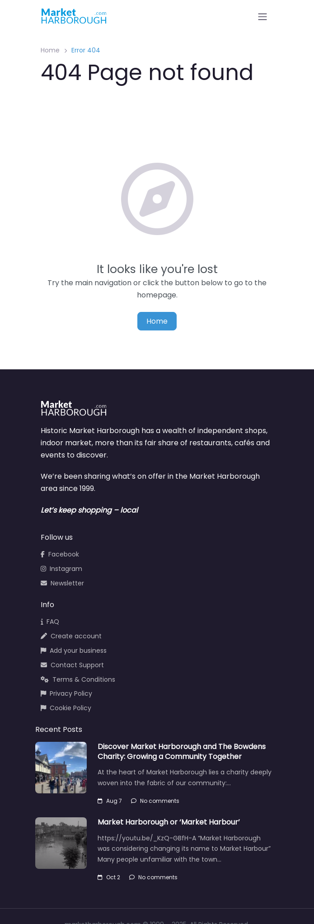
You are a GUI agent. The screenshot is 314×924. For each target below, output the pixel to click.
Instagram (61, 568)
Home (50, 50)
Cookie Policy (66, 707)
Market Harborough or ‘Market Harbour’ (169, 822)
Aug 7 (110, 801)
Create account (71, 636)
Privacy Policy (66, 693)
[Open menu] (262, 16)
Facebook (60, 554)
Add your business (74, 650)
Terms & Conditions (78, 679)
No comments (155, 801)
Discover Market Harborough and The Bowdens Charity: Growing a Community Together (182, 751)
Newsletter (62, 583)
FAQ (50, 621)
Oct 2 (109, 877)
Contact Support (72, 664)
